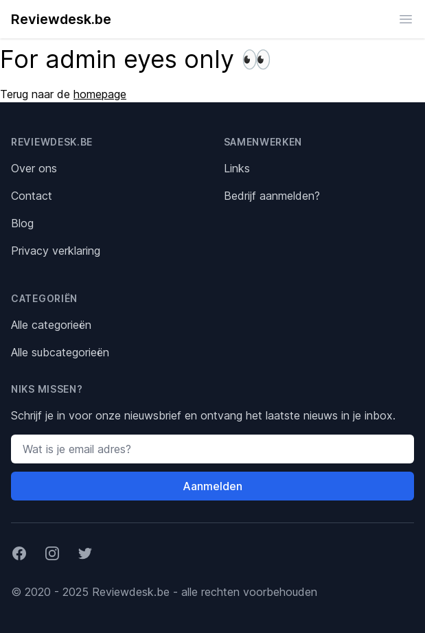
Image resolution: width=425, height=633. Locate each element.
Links (237, 168)
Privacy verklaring (55, 250)
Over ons (34, 168)
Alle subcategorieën (60, 352)
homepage (99, 94)
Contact (31, 196)
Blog (22, 223)
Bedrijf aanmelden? (272, 196)
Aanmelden (212, 486)
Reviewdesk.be (61, 19)
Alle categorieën (51, 325)
